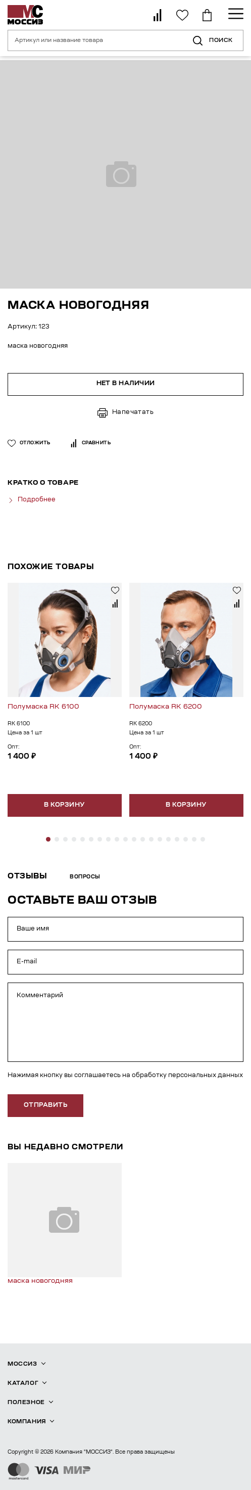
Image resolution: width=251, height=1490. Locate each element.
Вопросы (85, 877)
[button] (48, 839)
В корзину (64, 805)
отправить (45, 1105)
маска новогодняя (40, 1281)
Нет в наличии (125, 384)
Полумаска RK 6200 (165, 707)
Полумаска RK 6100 (43, 707)
